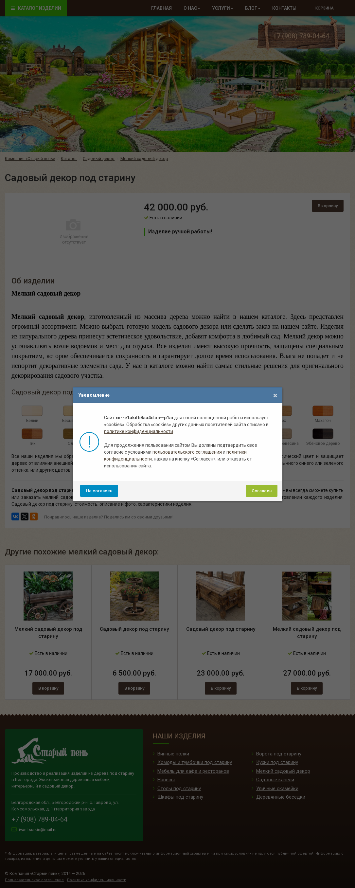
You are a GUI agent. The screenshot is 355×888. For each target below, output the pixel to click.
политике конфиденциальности (138, 431)
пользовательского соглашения (187, 452)
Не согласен (99, 490)
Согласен (262, 490)
